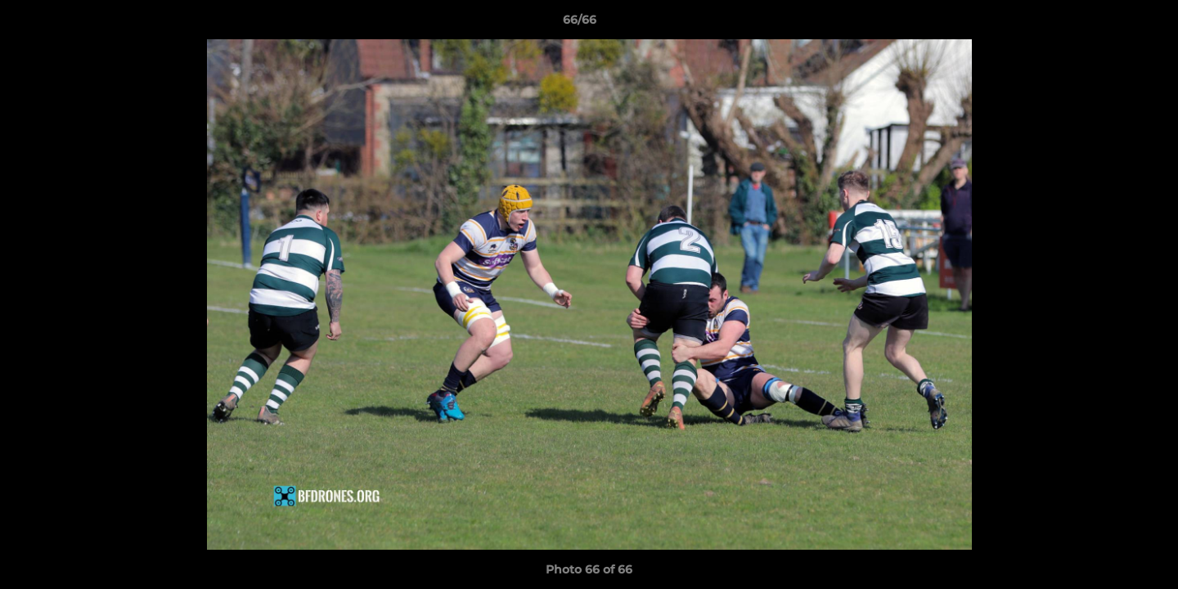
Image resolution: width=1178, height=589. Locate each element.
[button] (1109, 23)
